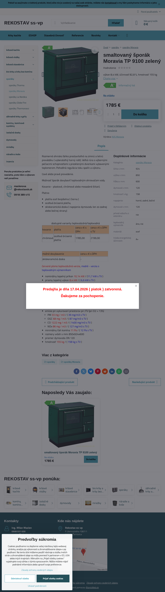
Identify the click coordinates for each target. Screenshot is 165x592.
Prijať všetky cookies (53, 578)
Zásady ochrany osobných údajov (37, 570)
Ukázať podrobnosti (37, 585)
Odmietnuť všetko (20, 578)
